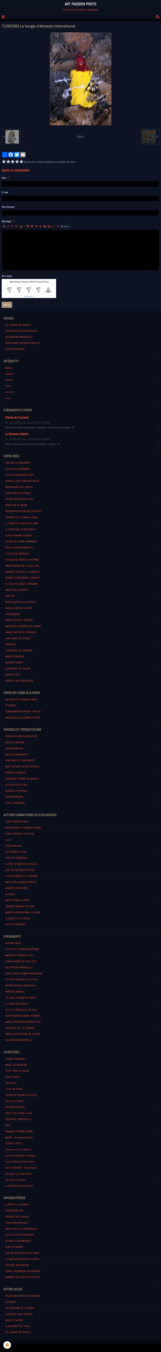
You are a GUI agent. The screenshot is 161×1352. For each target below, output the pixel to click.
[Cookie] (7, 1345)
